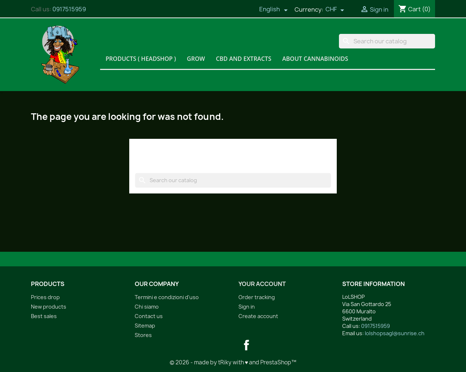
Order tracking (256, 297)
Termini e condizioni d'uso (167, 297)
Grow (196, 59)
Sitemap (145, 325)
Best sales (44, 316)
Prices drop (45, 297)
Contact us (149, 316)
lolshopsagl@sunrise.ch (394, 333)
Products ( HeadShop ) (141, 59)
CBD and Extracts (243, 59)
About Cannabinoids (315, 59)
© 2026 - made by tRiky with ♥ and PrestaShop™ (233, 362)
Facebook (246, 345)
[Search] (387, 41)
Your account (262, 284)
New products (48, 306)
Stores (143, 335)
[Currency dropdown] (334, 9)
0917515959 (69, 9)
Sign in (246, 306)
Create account (258, 316)
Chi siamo (147, 306)
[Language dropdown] (273, 9)
